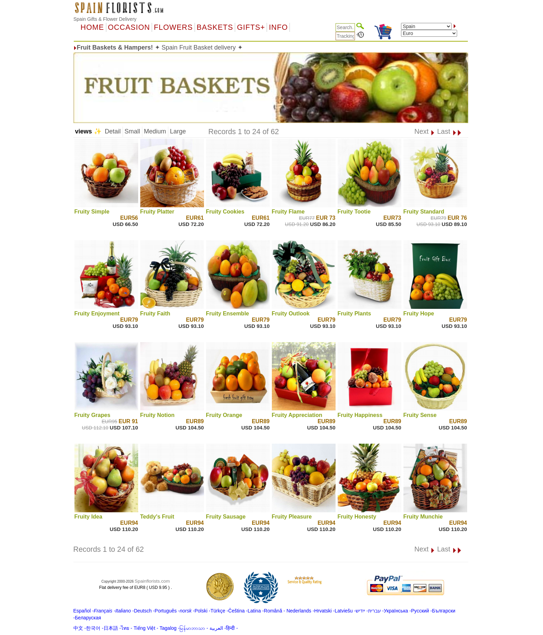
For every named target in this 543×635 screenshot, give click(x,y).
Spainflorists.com (152, 581)
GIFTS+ (251, 27)
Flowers (173, 27)
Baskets (215, 27)
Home (92, 27)
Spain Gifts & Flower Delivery (104, 19)
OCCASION (129, 27)
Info (278, 27)
